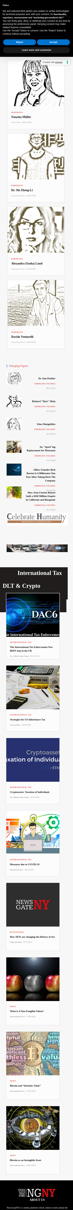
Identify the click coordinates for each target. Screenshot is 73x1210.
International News (18, 196)
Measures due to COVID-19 (24, 864)
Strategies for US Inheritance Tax (27, 719)
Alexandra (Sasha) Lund (26, 263)
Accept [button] (53, 42)
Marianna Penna (16, 870)
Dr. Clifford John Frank (19, 656)
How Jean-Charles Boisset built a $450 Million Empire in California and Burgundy (40, 496)
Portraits (17, 112)
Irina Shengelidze (46, 424)
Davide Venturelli (22, 336)
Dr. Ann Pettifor (46, 378)
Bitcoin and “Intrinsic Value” (25, 1085)
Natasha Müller (21, 117)
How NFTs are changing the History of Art (32, 937)
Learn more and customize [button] (36, 50)
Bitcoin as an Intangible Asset (25, 1160)
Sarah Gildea (16, 122)
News (13, 1006)
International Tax (21, 642)
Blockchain (17, 932)
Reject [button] (19, 42)
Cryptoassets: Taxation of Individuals (30, 792)
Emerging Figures (45, 384)
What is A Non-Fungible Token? (27, 1011)
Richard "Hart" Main (43, 401)
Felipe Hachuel (16, 942)
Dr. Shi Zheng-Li (22, 190)
